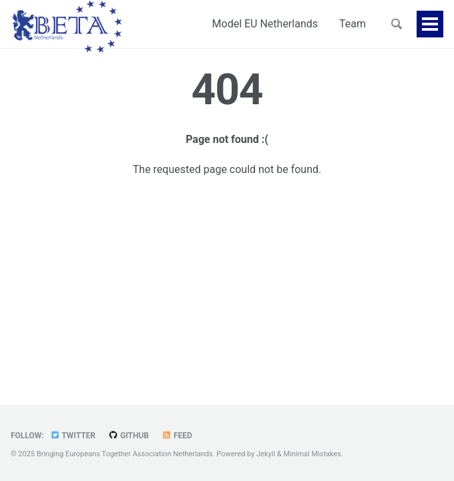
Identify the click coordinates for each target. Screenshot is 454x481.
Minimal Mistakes (312, 454)
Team (290, 23)
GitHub (128, 435)
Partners (345, 23)
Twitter (72, 435)
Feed (177, 435)
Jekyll (265, 454)
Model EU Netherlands (203, 23)
